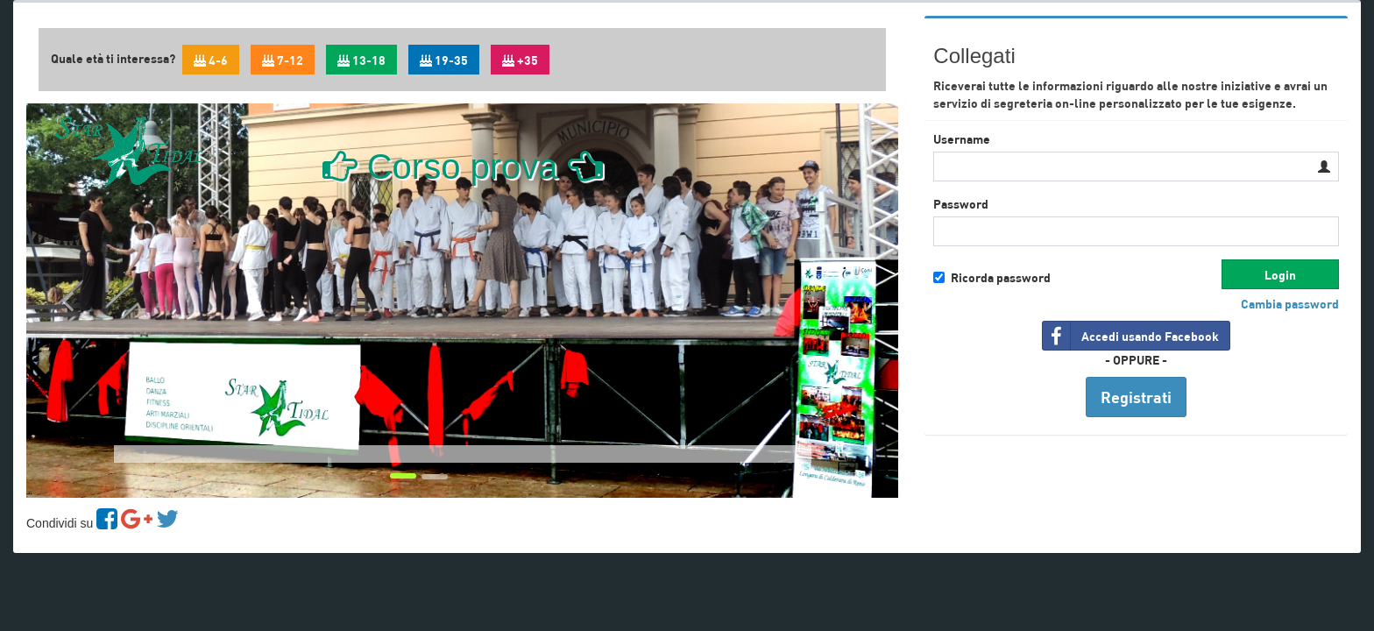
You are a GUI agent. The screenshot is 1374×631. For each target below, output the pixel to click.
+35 (520, 59)
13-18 (361, 59)
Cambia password (1290, 303)
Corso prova (462, 166)
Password (960, 203)
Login (1280, 274)
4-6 (211, 59)
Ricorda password (992, 277)
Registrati (1136, 396)
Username (961, 138)
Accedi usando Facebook (1131, 336)
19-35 (444, 59)
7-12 (282, 59)
